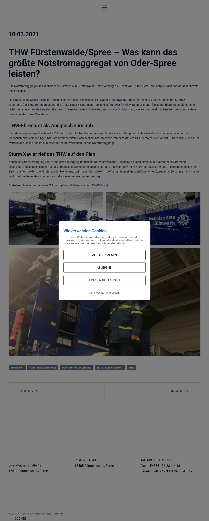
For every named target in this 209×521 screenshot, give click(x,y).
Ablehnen (104, 267)
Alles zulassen (104, 255)
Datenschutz (96, 292)
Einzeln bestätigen (104, 280)
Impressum (113, 292)
